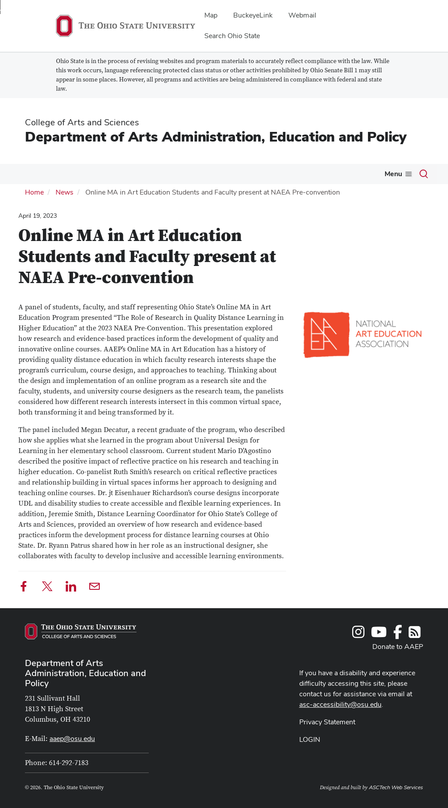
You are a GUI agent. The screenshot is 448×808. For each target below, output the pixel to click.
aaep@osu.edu (72, 738)
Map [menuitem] (210, 15)
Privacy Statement (327, 721)
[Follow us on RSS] (414, 634)
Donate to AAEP (397, 646)
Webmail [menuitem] (302, 15)
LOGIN (309, 739)
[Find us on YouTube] (379, 634)
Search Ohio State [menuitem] (232, 35)
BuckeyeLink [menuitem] (253, 15)
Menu (393, 173)
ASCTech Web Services (396, 787)
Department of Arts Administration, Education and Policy (215, 136)
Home (34, 192)
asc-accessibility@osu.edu (340, 704)
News (65, 192)
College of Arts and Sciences (82, 122)
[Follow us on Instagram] (358, 634)
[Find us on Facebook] (397, 634)
